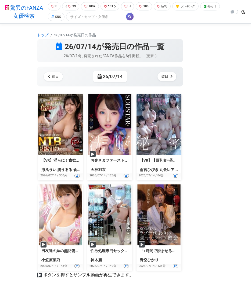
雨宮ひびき (149, 170)
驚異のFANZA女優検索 (23, 12)
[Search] (118, 17)
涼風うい (48, 170)
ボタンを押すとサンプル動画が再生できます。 (88, 275)
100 (148, 7)
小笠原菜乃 (50, 261)
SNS (78, 17)
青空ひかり (149, 261)
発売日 (56, 17)
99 (70, 7)
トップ (42, 35)
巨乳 (167, 7)
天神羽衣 (98, 170)
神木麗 (96, 261)
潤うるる (64, 170)
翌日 (166, 77)
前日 (54, 77)
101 (112, 7)
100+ (90, 7)
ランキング (193, 7)
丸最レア (166, 170)
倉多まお (80, 170)
